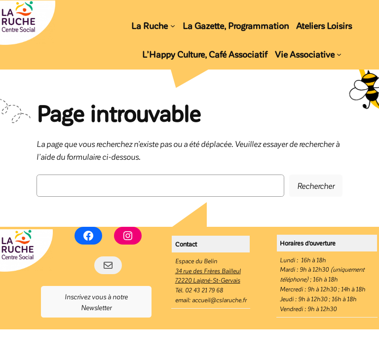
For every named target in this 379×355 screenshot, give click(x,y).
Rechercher (316, 185)
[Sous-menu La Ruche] (172, 25)
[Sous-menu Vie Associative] (339, 54)
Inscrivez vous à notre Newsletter (96, 302)
